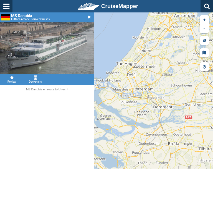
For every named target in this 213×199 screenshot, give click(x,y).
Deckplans (35, 79)
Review (12, 79)
